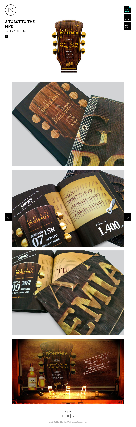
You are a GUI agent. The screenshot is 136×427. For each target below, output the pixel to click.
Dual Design (10, 10)
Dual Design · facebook (62, 416)
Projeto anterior (8, 217)
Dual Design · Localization (73, 416)
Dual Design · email (68, 416)
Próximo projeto (127, 217)
